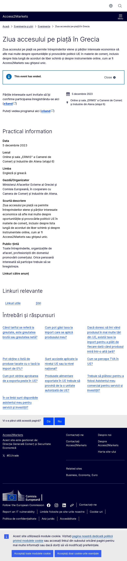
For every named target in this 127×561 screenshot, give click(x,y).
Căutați (120, 6)
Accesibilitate (68, 518)
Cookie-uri (96, 511)
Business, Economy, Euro (82, 475)
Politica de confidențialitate (19, 518)
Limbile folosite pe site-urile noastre (62, 511)
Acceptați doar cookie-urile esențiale (78, 553)
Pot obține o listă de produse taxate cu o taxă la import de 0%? (21, 363)
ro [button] (111, 6)
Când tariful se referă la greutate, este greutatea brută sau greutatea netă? (20, 332)
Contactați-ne (88, 504)
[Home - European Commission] (26, 496)
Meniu (120, 17)
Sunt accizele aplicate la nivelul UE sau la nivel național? (61, 363)
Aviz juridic (48, 518)
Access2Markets (13, 435)
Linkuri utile (13, 303)
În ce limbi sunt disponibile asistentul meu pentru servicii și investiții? (20, 402)
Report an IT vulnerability (19, 511)
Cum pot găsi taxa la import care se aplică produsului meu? (59, 332)
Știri (38, 303)
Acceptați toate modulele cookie (32, 553)
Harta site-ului (107, 451)
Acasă (6, 26)
